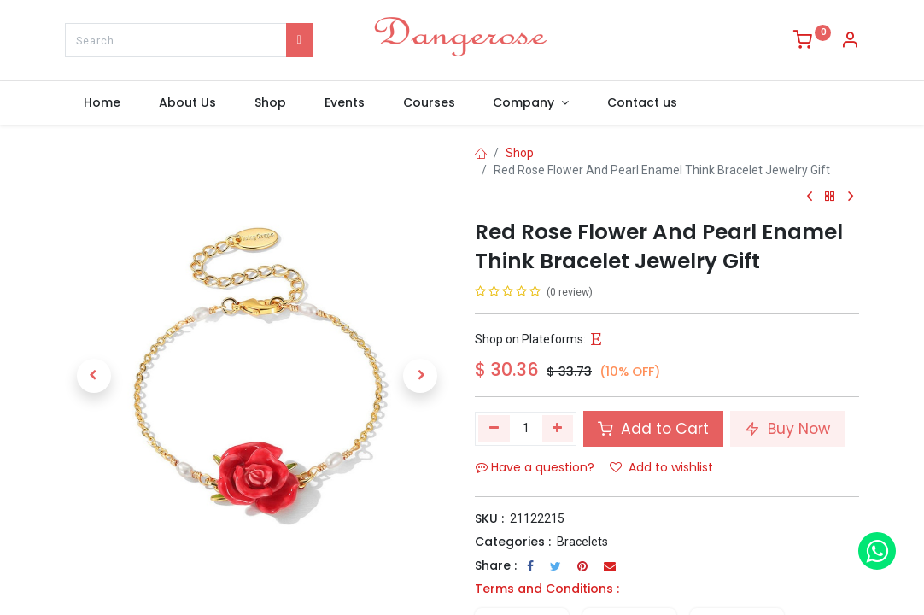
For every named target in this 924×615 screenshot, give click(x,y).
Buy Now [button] (787, 429)
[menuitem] (102, 103)
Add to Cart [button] (653, 429)
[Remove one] (494, 428)
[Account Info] (849, 42)
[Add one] (558, 428)
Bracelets (582, 541)
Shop (520, 153)
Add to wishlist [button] (661, 467)
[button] (94, 375)
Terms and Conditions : (547, 588)
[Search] (299, 40)
